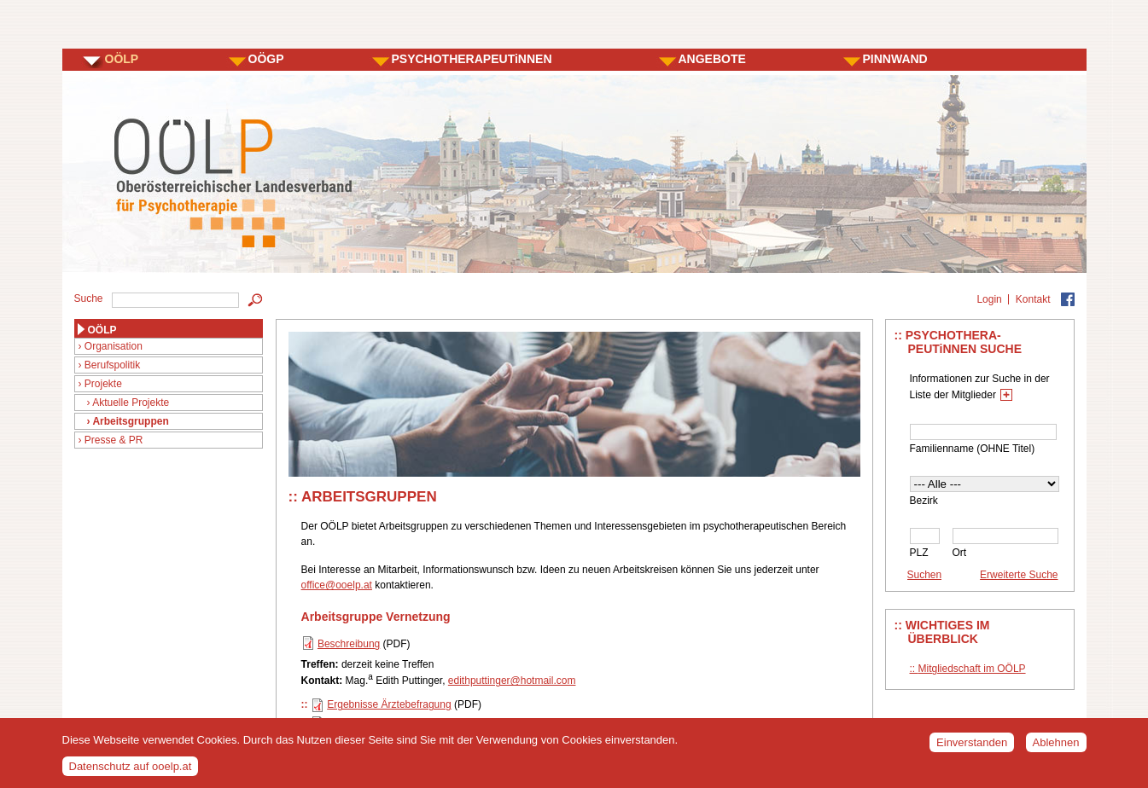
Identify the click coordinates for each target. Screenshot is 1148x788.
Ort (960, 553)
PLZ (919, 553)
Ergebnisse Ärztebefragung (389, 704)
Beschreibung (349, 644)
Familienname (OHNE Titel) (972, 449)
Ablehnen (1056, 747)
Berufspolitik (112, 365)
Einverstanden (971, 747)
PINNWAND (895, 59)
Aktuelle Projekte (130, 402)
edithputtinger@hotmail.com (512, 681)
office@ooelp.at (336, 585)
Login (988, 299)
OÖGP (266, 59)
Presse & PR (113, 440)
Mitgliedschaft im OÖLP (972, 669)
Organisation (113, 346)
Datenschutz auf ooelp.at (130, 771)
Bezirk (924, 501)
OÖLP (122, 59)
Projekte (103, 384)
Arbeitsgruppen (130, 421)
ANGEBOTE (712, 59)
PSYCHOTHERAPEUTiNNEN (472, 59)
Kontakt (1033, 299)
